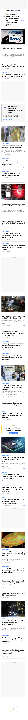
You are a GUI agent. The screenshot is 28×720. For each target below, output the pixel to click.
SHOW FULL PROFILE (7, 120)
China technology (5, 472)
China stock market (6, 72)
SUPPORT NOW (13, 433)
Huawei (3, 411)
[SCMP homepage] (13, 10)
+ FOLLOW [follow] (23, 20)
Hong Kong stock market (7, 647)
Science (3, 329)
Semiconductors (5, 45)
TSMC (2, 591)
